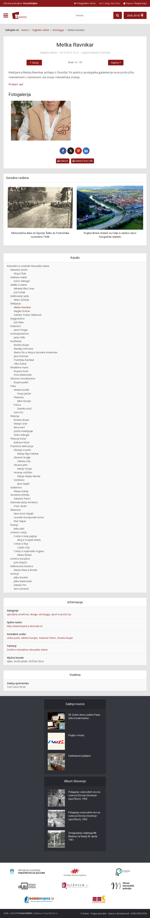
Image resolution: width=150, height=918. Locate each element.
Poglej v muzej (76, 735)
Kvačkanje (16, 341)
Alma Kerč (19, 427)
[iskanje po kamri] (93, 15)
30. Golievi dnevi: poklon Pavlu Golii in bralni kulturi (84, 716)
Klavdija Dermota (23, 348)
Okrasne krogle (22, 457)
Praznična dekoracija (21, 446)
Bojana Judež (21, 382)
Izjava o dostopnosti (118, 913)
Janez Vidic (19, 337)
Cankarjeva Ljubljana (79, 755)
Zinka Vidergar (21, 434)
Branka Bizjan (21, 344)
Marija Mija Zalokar (28, 453)
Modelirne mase (19, 367)
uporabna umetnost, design (22, 614)
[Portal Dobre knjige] (39, 899)
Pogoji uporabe (99, 913)
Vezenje (14, 573)
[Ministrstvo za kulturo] (27, 872)
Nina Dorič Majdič (24, 513)
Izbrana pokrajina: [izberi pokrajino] (20, 3)
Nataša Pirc (20, 585)
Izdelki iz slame (18, 284)
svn (101, 3)
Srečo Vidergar (22, 281)
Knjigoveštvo (17, 318)
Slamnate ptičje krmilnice (24, 502)
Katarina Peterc (22, 498)
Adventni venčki (18, 269)
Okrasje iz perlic (22, 449)
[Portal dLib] (27, 886)
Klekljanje (15, 303)
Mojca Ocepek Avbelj (29, 539)
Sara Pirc (18, 412)
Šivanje (14, 524)
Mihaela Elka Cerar (24, 288)
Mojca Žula (20, 273)
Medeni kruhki (21, 389)
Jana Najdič (23, 483)
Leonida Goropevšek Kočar (29, 517)
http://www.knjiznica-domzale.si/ (25, 626)
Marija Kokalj (21, 491)
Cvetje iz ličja (21, 543)
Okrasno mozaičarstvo (22, 378)
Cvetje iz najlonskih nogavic (29, 551)
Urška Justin (13, 637)
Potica (17, 404)
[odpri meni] (5, 15)
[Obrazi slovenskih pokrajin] (123, 886)
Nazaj (35, 62)
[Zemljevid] (135, 15)
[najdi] (117, 15)
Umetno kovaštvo (20, 558)
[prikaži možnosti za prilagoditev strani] (85, 3)
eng (107, 3)
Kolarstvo (15, 326)
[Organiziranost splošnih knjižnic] (75, 872)
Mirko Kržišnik (21, 299)
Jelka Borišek (21, 577)
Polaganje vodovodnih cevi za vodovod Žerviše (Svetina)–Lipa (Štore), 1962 (84, 795)
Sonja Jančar (24, 393)
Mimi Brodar (24, 401)
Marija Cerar (20, 423)
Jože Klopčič (20, 562)
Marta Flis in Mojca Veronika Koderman (36, 352)
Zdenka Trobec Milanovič (28, 314)
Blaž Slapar (20, 521)
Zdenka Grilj (23, 461)
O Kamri (85, 913)
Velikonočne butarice (21, 566)
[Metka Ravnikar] (41, 121)
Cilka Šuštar (20, 363)
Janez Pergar (21, 329)
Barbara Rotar (21, 442)
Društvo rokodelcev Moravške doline (27, 649)
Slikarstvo (15, 509)
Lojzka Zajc (23, 547)
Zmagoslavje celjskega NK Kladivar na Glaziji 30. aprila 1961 (82, 836)
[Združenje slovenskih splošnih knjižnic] (75, 885)
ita (112, 3)
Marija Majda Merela (28, 476)
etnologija (44, 614)
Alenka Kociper (29, 637)
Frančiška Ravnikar (24, 359)
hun (118, 3)
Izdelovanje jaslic (19, 296)
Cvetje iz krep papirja (25, 536)
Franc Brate (20, 506)
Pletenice (19, 397)
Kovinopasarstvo (19, 333)
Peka (13, 386)
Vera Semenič (21, 588)
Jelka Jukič (19, 528)
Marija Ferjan (24, 468)
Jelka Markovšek (23, 581)
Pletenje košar (18, 438)
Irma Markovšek (23, 374)
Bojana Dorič (21, 371)
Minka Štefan (24, 555)
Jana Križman (21, 356)
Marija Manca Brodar (25, 570)
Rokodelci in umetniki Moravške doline (28, 266)
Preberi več (16, 84)
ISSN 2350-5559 (139, 913)
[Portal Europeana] (123, 872)
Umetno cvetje (18, 532)
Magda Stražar (22, 311)
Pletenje (14, 416)
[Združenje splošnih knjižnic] (98, 899)
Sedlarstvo (16, 487)
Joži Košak (19, 292)
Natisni (62, 160)
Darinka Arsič (24, 408)
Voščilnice (19, 480)
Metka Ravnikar (22, 307)
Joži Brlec (19, 322)
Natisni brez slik (82, 160)
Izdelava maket (18, 277)
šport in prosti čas (61, 614)
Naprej (114, 62)
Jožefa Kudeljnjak (23, 431)
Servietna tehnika (19, 494)
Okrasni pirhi (20, 465)
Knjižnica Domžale (100, 52)
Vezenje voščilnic (23, 472)
